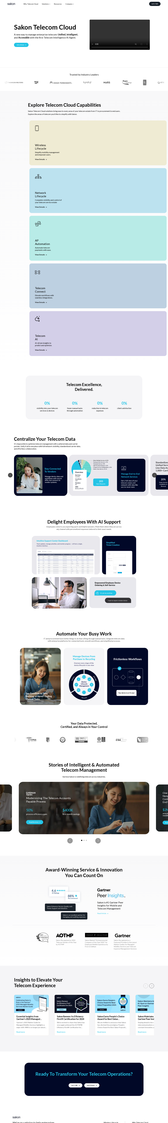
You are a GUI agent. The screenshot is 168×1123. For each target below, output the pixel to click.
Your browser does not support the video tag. (120, 35)
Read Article (102, 913)
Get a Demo (21, 45)
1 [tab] (81, 840)
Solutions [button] (45, 4)
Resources (58, 4)
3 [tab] (86, 840)
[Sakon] (11, 4)
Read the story (34, 822)
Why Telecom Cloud (30, 4)
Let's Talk (155, 4)
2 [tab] (84, 840)
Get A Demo (92, 1085)
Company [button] (68, 4)
